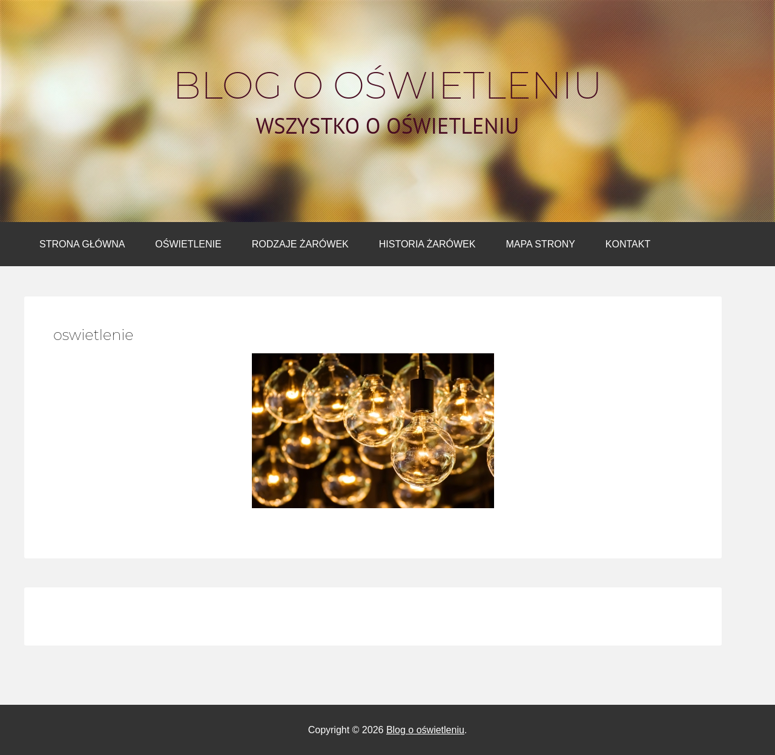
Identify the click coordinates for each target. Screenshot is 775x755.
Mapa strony (540, 244)
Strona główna (82, 244)
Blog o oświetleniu (387, 85)
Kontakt (627, 244)
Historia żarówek (427, 244)
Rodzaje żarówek (300, 244)
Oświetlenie (188, 244)
